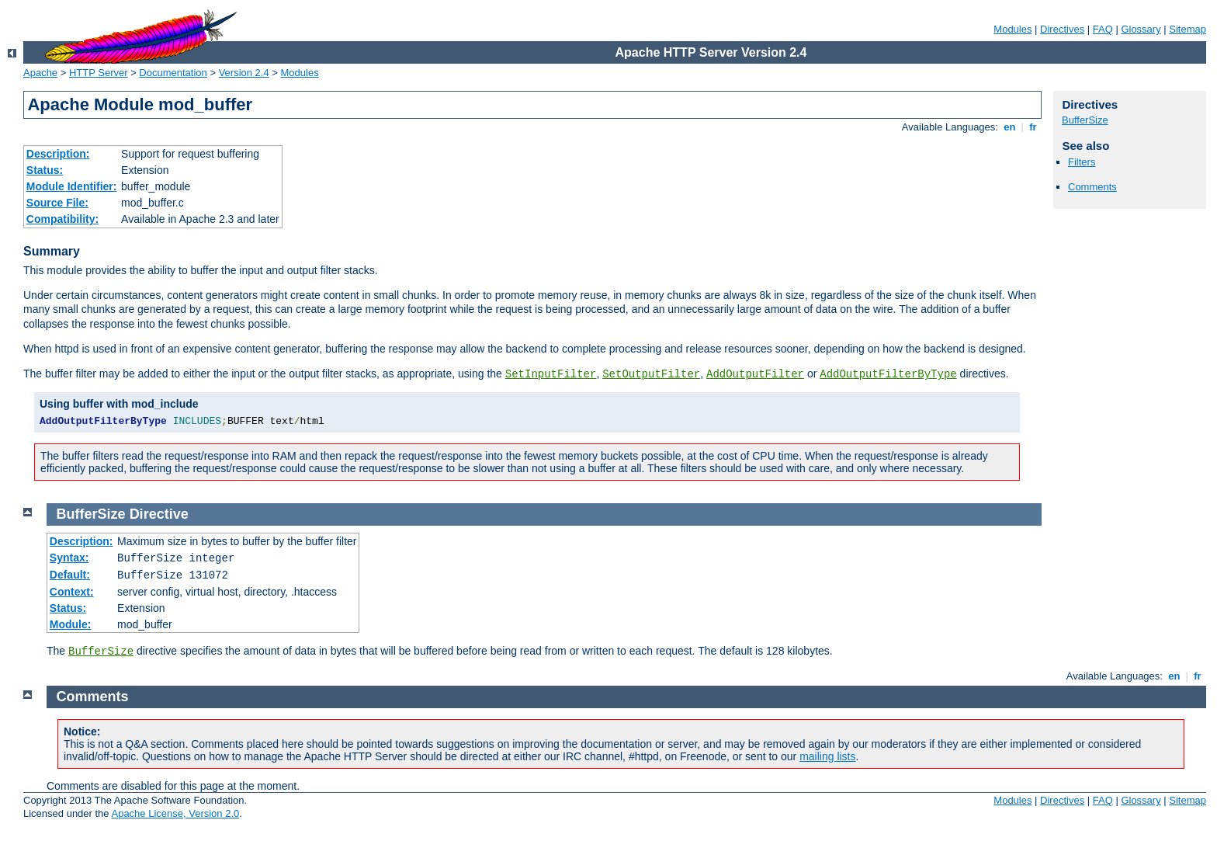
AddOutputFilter (755, 374)
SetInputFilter (551, 374)
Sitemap (1187, 29)
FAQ (1103, 29)
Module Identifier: (71, 186)
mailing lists (827, 756)
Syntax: (69, 557)
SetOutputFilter (651, 374)
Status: (44, 170)
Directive (159, 514)
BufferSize (1085, 120)
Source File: (57, 202)
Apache (40, 72)
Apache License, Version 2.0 (175, 813)
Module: (71, 624)
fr (1033, 127)
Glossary (1140, 29)
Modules (1012, 29)
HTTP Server (98, 72)
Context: (72, 592)
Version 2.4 (244, 72)
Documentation (172, 72)
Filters (1081, 162)
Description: (58, 154)
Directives (1062, 29)
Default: (70, 574)
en (1009, 127)
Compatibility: (62, 219)
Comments (1092, 187)
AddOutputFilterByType (888, 374)
